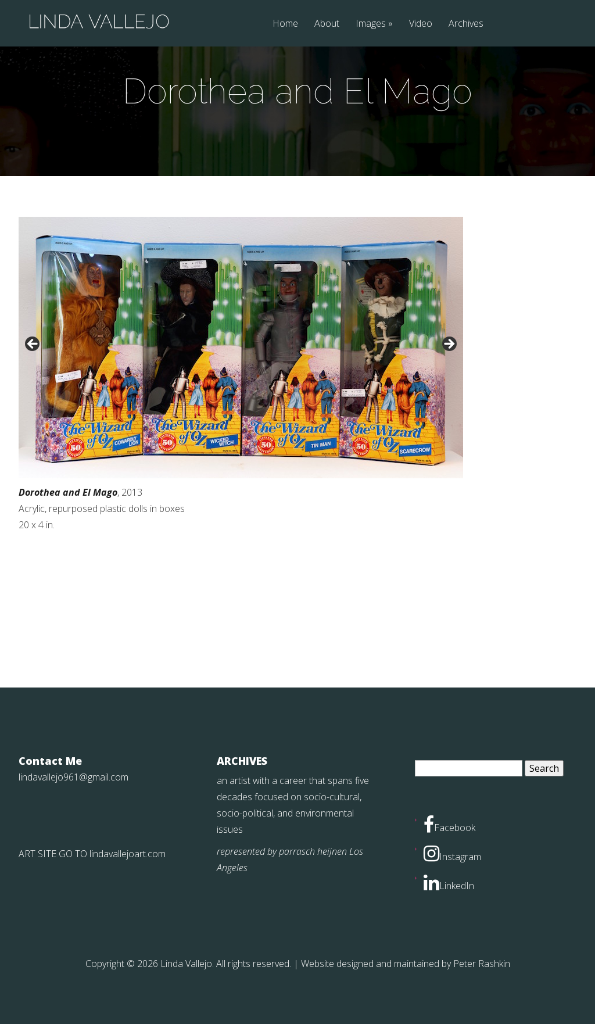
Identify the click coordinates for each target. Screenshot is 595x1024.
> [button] (448, 344)
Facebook (449, 827)
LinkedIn (449, 885)
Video (420, 24)
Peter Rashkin (481, 963)
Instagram (452, 856)
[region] (241, 347)
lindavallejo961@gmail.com (73, 777)
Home (285, 24)
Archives (466, 24)
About (326, 24)
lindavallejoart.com (127, 853)
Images (371, 24)
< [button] (33, 344)
